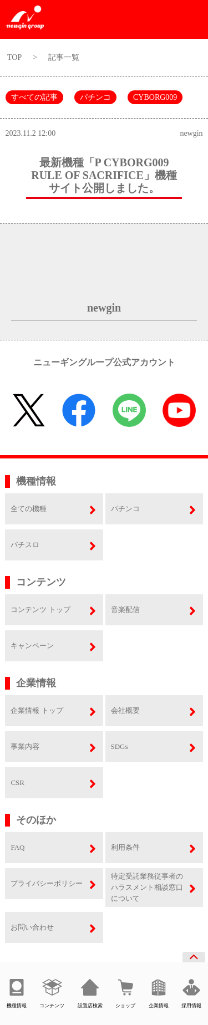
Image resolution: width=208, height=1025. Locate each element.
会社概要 (125, 710)
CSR (17, 782)
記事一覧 (63, 57)
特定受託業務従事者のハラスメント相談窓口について (147, 887)
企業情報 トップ (37, 710)
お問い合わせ (32, 927)
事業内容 (25, 746)
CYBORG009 (155, 97)
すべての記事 (34, 97)
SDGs (119, 746)
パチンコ (95, 97)
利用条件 (125, 847)
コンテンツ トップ (40, 609)
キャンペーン (32, 645)
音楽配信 (125, 609)
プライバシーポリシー (47, 883)
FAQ (17, 847)
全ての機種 (29, 508)
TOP (14, 57)
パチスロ (25, 544)
